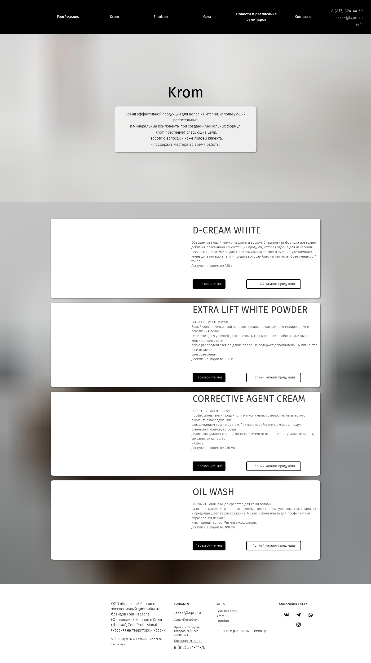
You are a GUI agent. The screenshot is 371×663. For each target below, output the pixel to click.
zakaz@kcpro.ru (187, 612)
